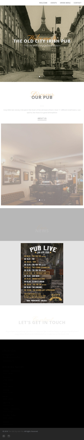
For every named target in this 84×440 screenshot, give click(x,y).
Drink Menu (65, 3)
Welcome (43, 3)
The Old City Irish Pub (14, 5)
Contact (77, 3)
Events (54, 3)
